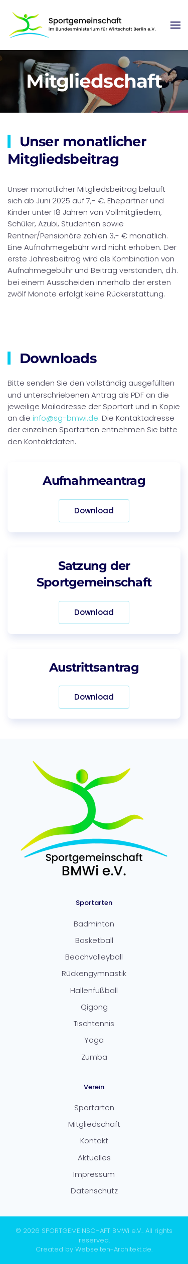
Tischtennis (94, 1023)
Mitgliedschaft (94, 1124)
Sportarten (94, 1107)
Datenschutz (94, 1190)
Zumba (94, 1057)
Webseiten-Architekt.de (113, 1249)
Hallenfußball (94, 990)
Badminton (94, 923)
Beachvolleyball (94, 957)
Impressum (94, 1174)
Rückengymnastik (94, 973)
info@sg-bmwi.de (65, 418)
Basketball (94, 940)
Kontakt (94, 1140)
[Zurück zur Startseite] (83, 25)
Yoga (94, 1040)
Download (94, 510)
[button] (175, 25)
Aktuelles (94, 1157)
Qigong (94, 1007)
